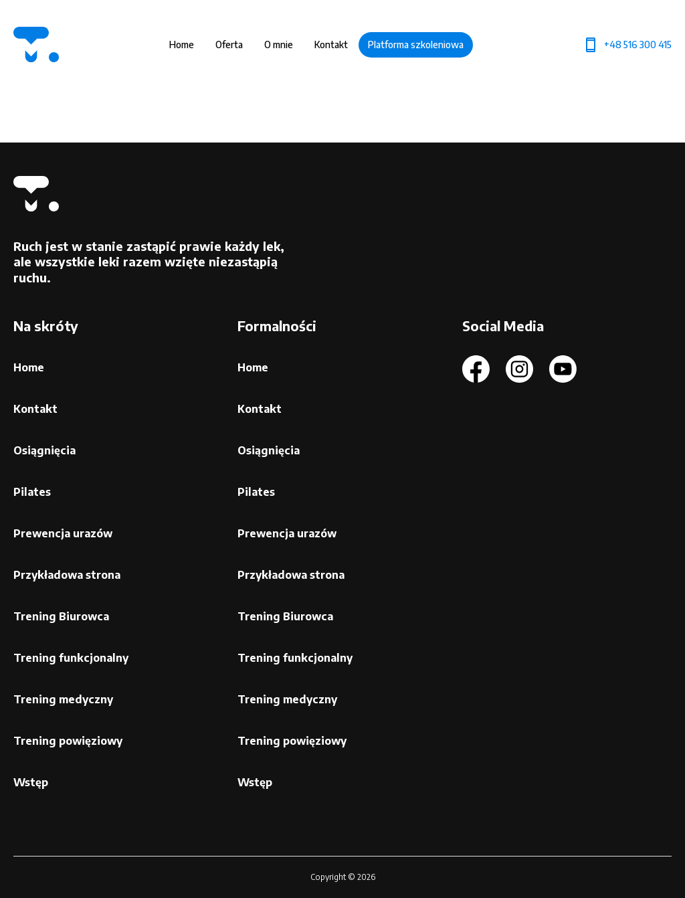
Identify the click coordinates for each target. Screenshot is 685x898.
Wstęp (30, 782)
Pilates (32, 492)
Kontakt (331, 44)
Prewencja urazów (62, 533)
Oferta (229, 44)
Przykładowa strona (66, 574)
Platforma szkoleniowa (416, 44)
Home (181, 44)
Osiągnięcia (44, 450)
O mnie (278, 44)
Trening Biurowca (61, 616)
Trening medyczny (63, 699)
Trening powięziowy (67, 740)
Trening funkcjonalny (70, 657)
